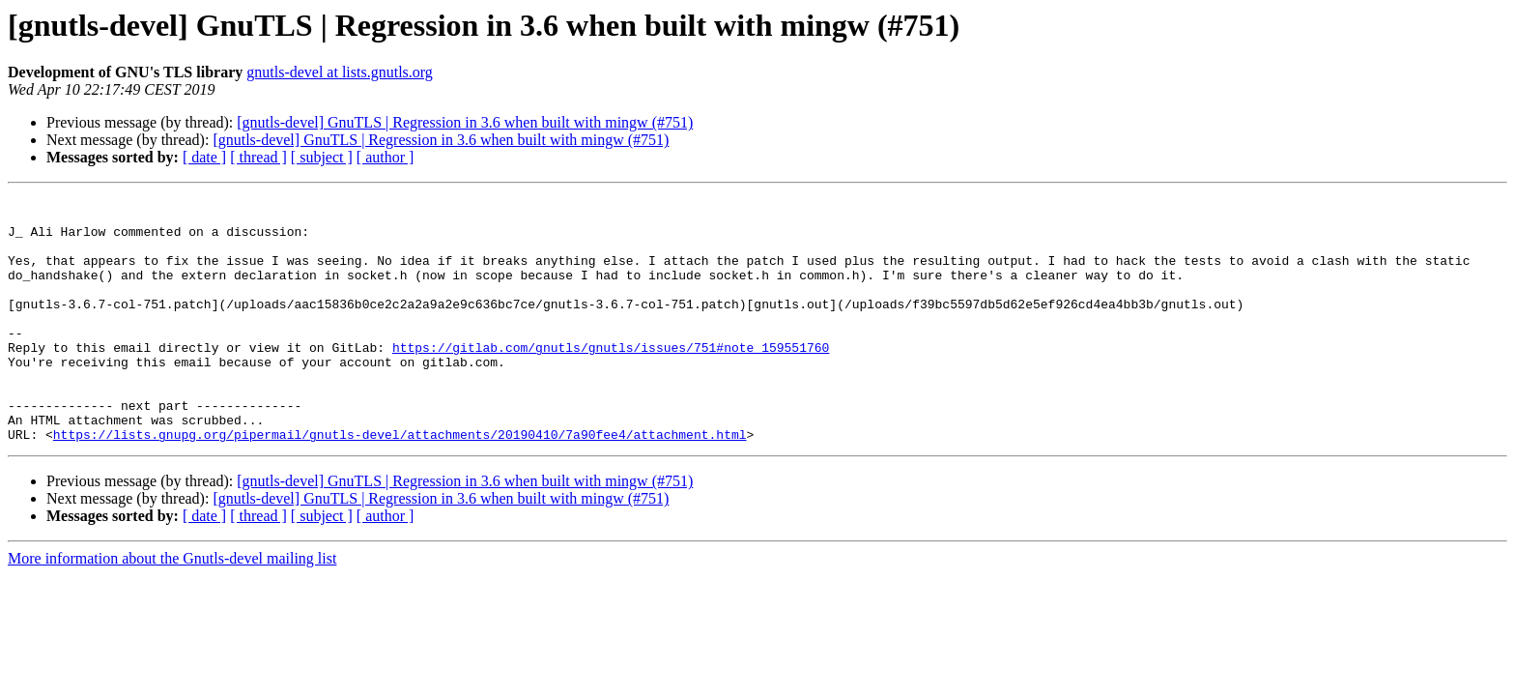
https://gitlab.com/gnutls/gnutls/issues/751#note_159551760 (610, 379)
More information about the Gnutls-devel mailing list (172, 607)
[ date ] (204, 157)
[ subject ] (322, 157)
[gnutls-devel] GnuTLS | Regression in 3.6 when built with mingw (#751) (465, 122)
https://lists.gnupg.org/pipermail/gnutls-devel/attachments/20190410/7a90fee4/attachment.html (400, 483)
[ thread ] (258, 157)
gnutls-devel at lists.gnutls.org (339, 72)
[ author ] (385, 157)
